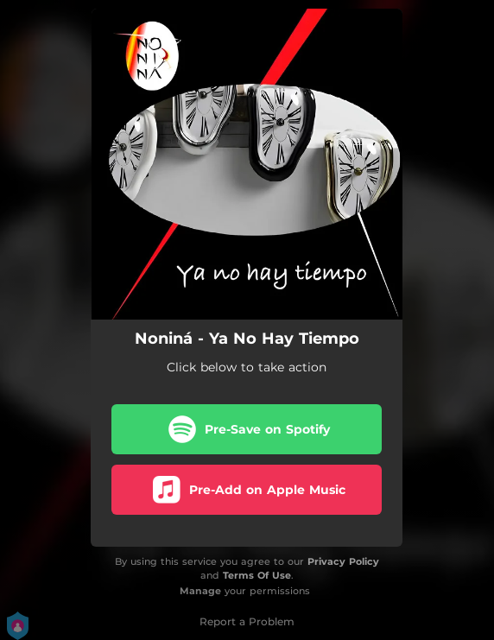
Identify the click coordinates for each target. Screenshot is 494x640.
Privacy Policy (343, 561)
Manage (200, 591)
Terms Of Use (257, 575)
